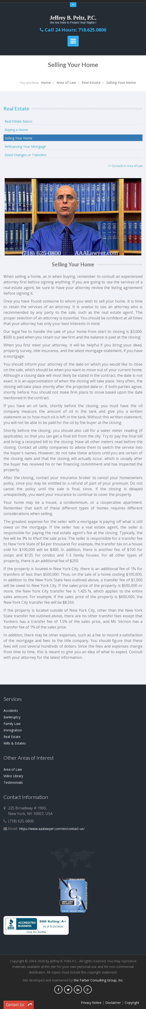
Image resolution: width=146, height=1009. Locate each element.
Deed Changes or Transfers (25, 155)
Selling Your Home (121, 82)
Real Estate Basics (18, 121)
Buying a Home (16, 129)
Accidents (10, 710)
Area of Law (66, 82)
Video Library (13, 776)
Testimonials (13, 782)
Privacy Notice (91, 1002)
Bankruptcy (11, 717)
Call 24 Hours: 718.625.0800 (73, 30)
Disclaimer (113, 1002)
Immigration (12, 730)
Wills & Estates (14, 743)
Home (46, 82)
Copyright (132, 1002)
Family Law (11, 723)
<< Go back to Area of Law (125, 166)
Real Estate (91, 82)
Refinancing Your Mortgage (25, 146)
